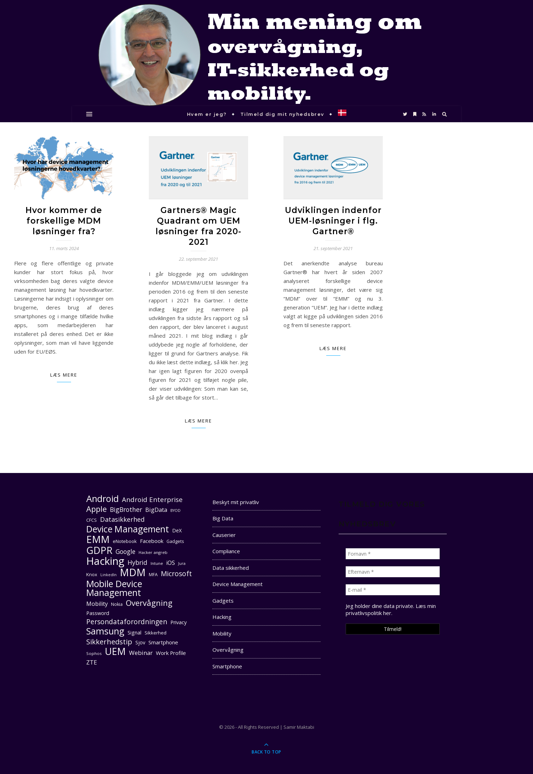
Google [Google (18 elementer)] (125, 552)
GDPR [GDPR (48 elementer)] (99, 550)
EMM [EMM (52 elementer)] (98, 539)
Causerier (224, 534)
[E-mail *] (393, 589)
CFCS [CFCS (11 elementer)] (91, 520)
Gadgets (223, 600)
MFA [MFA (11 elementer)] (153, 575)
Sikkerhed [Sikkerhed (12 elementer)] (155, 633)
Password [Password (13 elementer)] (97, 613)
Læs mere (63, 375)
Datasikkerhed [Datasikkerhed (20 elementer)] (122, 519)
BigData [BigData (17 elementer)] (156, 510)
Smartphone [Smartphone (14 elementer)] (163, 642)
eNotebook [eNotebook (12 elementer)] (125, 541)
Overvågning (228, 649)
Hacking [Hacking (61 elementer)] (105, 561)
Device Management (237, 583)
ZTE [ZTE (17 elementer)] (91, 662)
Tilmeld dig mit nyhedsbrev (282, 114)
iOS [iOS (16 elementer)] (170, 563)
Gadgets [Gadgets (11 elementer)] (175, 541)
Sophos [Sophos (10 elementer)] (94, 653)
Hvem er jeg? (207, 114)
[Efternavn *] (393, 571)
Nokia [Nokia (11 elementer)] (117, 604)
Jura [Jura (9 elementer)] (182, 563)
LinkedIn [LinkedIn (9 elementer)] (108, 574)
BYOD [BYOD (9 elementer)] (175, 510)
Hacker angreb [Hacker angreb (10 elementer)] (153, 552)
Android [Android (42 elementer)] (102, 498)
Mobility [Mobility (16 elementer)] (97, 604)
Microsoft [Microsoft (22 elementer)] (176, 573)
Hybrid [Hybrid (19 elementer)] (137, 562)
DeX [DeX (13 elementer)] (177, 530)
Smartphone (227, 666)
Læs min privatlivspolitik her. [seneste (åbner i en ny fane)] (391, 609)
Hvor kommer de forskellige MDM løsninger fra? (63, 220)
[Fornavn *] (393, 553)
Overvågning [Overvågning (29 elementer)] (149, 602)
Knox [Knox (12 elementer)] (91, 574)
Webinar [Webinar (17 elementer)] (141, 653)
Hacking (222, 616)
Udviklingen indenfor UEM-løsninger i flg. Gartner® (333, 220)
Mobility (222, 633)
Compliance (226, 551)
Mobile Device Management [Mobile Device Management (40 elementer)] (114, 588)
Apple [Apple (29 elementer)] (96, 508)
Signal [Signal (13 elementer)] (134, 632)
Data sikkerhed (230, 567)
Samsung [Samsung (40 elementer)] (105, 631)
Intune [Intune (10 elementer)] (157, 563)
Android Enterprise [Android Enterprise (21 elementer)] (152, 499)
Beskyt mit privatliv (235, 502)
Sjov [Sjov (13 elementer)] (140, 642)
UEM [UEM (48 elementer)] (115, 651)
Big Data (222, 518)
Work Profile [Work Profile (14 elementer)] (171, 652)
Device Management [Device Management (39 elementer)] (127, 529)
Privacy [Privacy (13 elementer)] (178, 622)
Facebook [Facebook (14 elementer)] (151, 540)
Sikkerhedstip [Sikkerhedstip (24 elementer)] (109, 641)
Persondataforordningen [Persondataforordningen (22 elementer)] (126, 622)
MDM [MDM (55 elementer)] (133, 572)
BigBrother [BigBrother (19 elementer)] (126, 509)
